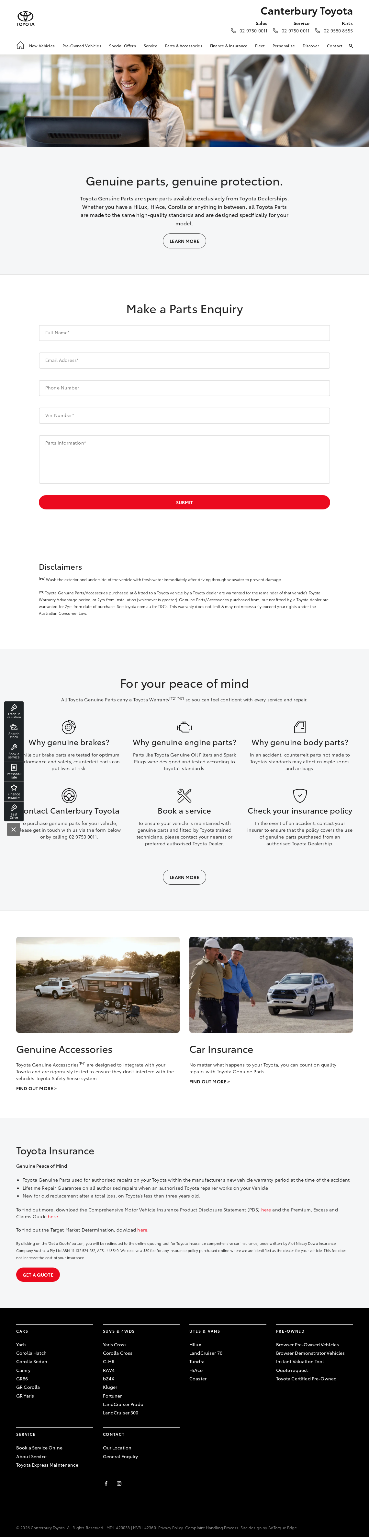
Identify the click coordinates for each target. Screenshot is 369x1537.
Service (150, 45)
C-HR (109, 1361)
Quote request (292, 1370)
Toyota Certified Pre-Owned (306, 1378)
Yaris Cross (115, 1344)
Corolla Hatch (31, 1353)
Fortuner (112, 1395)
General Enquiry (120, 1456)
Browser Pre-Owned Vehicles (307, 1344)
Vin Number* (59, 415)
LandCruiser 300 (121, 1412)
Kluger (110, 1387)
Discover (311, 45)
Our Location (117, 1447)
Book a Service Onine (39, 1447)
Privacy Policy (170, 1527)
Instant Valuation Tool (300, 1361)
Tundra (197, 1361)
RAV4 (109, 1370)
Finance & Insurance (229, 45)
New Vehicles (42, 45)
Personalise (284, 45)
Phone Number (62, 387)
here (266, 1209)
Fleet (260, 45)
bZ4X (109, 1378)
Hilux (195, 1344)
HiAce (196, 1370)
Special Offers (122, 45)
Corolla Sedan (31, 1361)
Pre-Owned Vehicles (81, 45)
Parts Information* (65, 442)
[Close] (13, 829)
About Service (31, 1456)
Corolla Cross (118, 1353)
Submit (184, 502)
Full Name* (57, 332)
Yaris (21, 1344)
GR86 (22, 1378)
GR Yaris (25, 1395)
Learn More (184, 241)
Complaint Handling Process (211, 1527)
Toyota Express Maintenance (47, 1464)
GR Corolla (28, 1387)
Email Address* (62, 360)
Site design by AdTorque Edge (268, 1527)
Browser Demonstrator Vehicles (310, 1353)
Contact (334, 45)
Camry (23, 1370)
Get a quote (38, 1274)
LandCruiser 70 (205, 1353)
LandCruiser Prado (123, 1404)
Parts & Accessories (183, 45)
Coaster (198, 1378)
